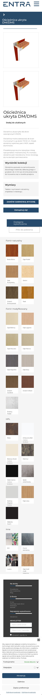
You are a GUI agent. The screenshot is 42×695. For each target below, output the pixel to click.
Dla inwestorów (15, 591)
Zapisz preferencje (21, 688)
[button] (39, 640)
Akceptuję (21, 676)
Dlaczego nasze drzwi (17, 604)
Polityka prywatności (13, 692)
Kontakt (12, 607)
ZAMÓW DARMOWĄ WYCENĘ (21, 202)
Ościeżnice (13, 617)
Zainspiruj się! (21, 210)
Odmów (21, 682)
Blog (11, 593)
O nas (12, 602)
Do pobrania (14, 589)
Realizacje (13, 605)
